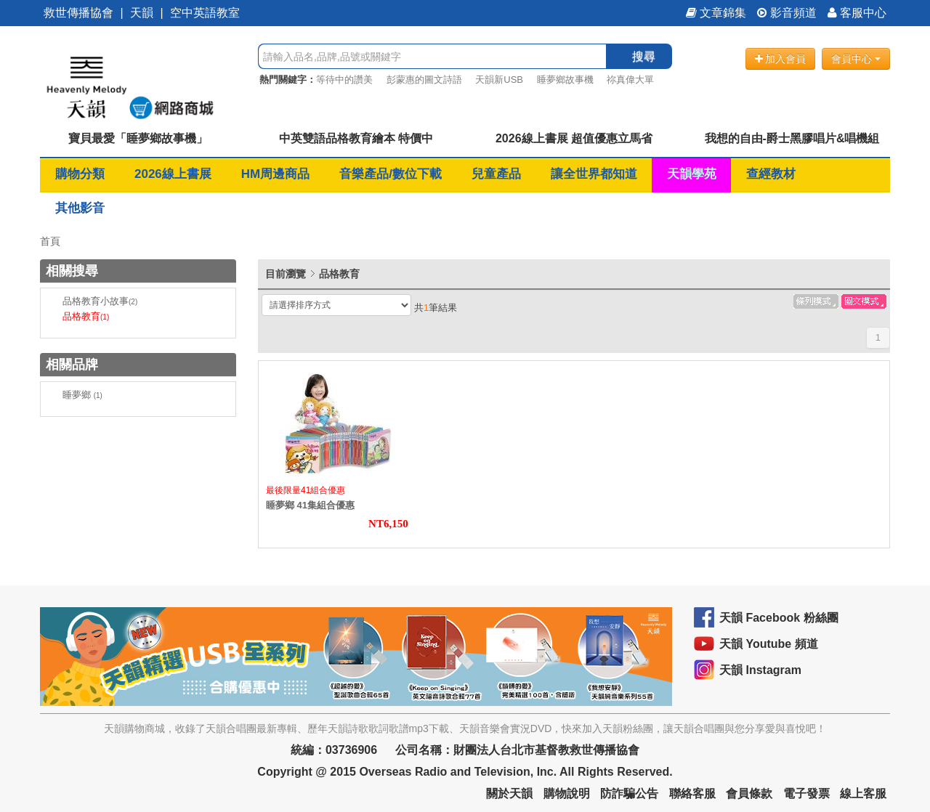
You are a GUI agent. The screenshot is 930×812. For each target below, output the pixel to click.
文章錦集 (716, 13)
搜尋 (643, 56)
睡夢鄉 (82, 394)
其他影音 (80, 208)
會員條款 (749, 793)
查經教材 (771, 174)
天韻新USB (499, 79)
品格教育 (85, 316)
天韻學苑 (691, 174)
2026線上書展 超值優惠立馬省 (574, 138)
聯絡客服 (692, 793)
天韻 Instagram (760, 670)
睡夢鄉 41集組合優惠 (310, 505)
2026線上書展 (172, 174)
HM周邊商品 (275, 174)
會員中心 (856, 59)
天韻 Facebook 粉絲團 (778, 618)
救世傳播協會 (78, 13)
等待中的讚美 (344, 79)
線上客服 (863, 793)
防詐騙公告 (629, 793)
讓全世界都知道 (594, 174)
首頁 (50, 241)
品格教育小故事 (99, 301)
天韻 (141, 13)
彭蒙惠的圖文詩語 (424, 79)
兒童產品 (496, 174)
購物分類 (80, 174)
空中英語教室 (205, 13)
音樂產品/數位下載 (390, 174)
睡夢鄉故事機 (565, 79)
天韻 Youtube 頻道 (768, 644)
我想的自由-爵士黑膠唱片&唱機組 (792, 138)
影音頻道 (787, 13)
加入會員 (780, 59)
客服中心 (857, 13)
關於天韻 (509, 793)
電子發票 (806, 793)
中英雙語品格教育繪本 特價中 (356, 138)
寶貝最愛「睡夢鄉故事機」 (138, 138)
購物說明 (566, 793)
